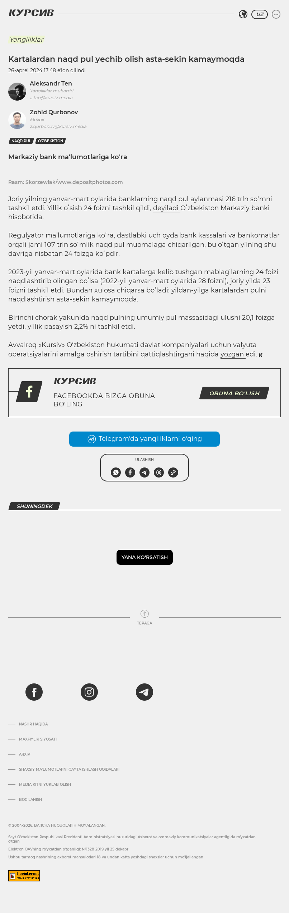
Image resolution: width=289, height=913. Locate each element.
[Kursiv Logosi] (31, 12)
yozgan (233, 354)
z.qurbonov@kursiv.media (58, 126)
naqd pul (21, 141)
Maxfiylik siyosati (38, 739)
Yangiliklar (26, 39)
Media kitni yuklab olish (45, 785)
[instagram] (89, 692)
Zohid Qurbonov (54, 112)
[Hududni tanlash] (243, 14)
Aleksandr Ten (51, 83)
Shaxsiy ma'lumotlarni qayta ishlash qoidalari (69, 769)
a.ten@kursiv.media (51, 97)
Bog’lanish (30, 800)
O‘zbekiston (50, 141)
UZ (259, 14)
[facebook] (34, 692)
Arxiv (24, 754)
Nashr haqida (33, 724)
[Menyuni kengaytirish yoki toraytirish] (276, 14)
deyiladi (166, 208)
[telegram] (144, 692)
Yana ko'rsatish (145, 557)
